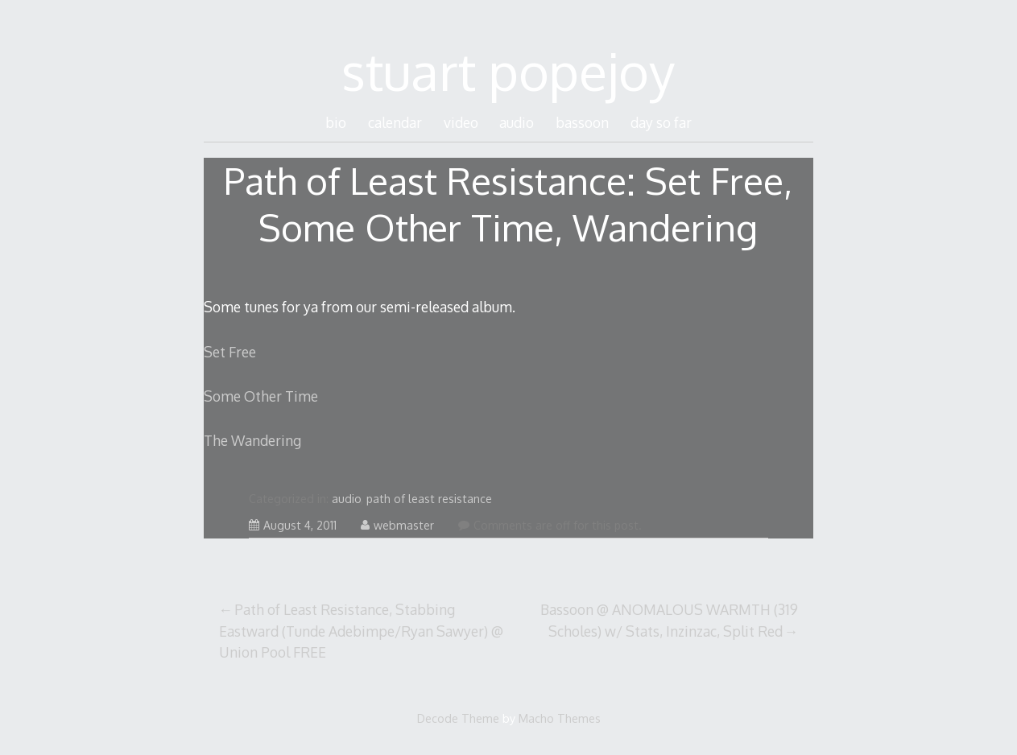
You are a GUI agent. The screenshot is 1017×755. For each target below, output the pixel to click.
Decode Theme (458, 718)
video (461, 122)
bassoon (582, 122)
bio (335, 122)
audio (516, 122)
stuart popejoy (508, 70)
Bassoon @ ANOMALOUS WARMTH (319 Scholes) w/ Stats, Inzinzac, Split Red (669, 619)
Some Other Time (261, 396)
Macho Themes (560, 718)
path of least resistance (429, 498)
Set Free (230, 352)
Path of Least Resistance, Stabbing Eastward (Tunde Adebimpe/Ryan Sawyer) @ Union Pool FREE (361, 630)
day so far (661, 122)
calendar (395, 122)
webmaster (397, 525)
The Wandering (252, 440)
